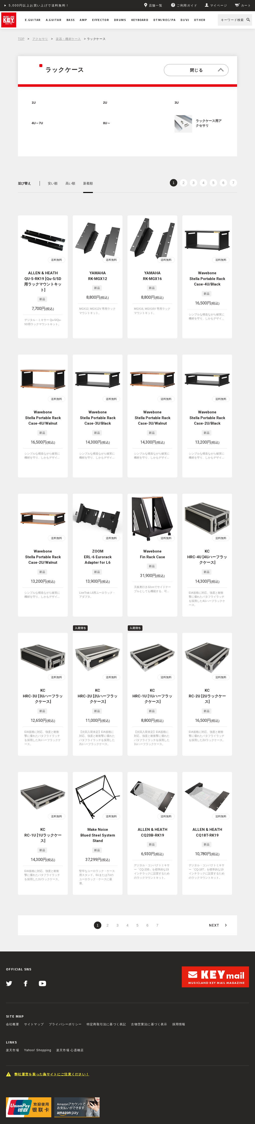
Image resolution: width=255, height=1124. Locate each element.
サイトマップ (34, 988)
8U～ (106, 123)
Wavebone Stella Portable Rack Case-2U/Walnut (43, 546)
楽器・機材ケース (68, 39)
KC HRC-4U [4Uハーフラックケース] (207, 546)
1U (34, 102)
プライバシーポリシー (65, 988)
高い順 (70, 183)
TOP (21, 39)
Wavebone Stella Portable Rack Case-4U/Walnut (43, 415)
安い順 (53, 183)
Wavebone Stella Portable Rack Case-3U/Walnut (152, 415)
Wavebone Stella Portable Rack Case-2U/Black (207, 415)
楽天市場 (12, 1014)
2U (105, 102)
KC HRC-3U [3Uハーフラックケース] (43, 677)
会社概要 (12, 988)
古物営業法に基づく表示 (149, 988)
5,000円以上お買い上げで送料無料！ (39, 5)
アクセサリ (40, 39)
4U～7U (37, 123)
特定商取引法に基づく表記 (106, 988)
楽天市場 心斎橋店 (70, 1014)
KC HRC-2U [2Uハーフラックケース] (98, 677)
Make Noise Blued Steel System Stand (97, 808)
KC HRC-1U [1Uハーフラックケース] (152, 677)
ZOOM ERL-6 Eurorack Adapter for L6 (98, 546)
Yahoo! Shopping (37, 1014)
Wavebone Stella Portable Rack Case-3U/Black (98, 415)
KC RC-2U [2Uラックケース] (207, 677)
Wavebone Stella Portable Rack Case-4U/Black (207, 278)
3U (177, 102)
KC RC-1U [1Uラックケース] (43, 808)
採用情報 (179, 988)
